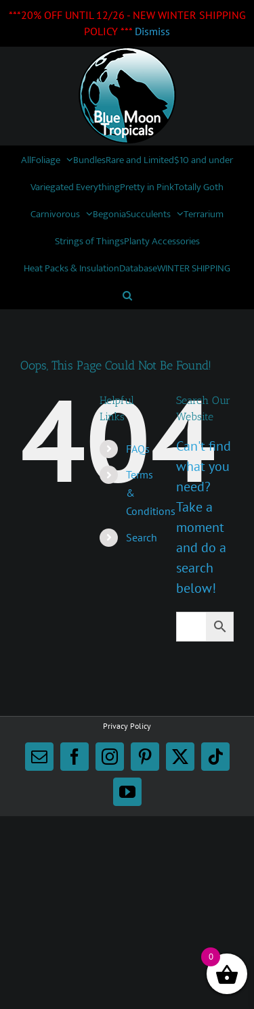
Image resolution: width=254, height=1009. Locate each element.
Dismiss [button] (152, 31)
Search (141, 537)
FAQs (138, 448)
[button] (127, 295)
